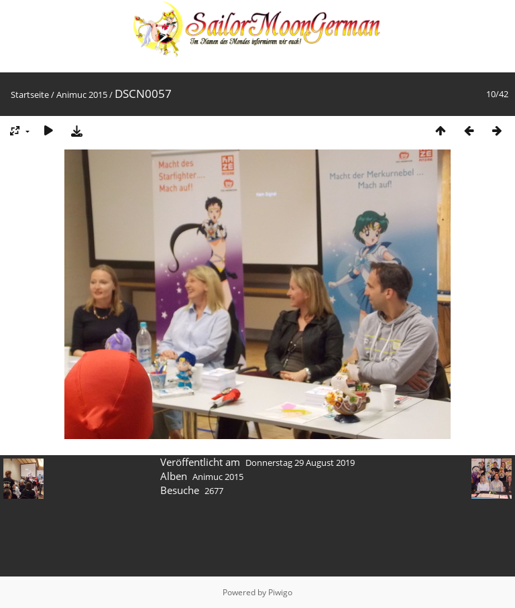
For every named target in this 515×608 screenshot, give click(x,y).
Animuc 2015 (81, 94)
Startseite (30, 94)
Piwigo (280, 592)
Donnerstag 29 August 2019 (300, 463)
